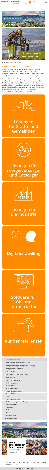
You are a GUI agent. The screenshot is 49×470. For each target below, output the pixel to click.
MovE (8, 413)
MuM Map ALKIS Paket (13, 399)
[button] (28, 468)
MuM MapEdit (10, 378)
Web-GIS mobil (10, 372)
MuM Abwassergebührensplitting (16, 402)
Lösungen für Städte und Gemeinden (17, 362)
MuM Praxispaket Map (13, 380)
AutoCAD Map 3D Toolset (14, 391)
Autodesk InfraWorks (12, 388)
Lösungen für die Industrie (14, 369)
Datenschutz (36, 462)
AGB (16, 464)
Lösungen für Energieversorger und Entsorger (20, 366)
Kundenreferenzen (11, 418)
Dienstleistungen (10, 415)
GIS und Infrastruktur (12, 359)
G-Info (8, 396)
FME (7, 410)
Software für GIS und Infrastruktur (16, 375)
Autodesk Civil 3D (11, 386)
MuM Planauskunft (12, 383)
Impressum (27, 462)
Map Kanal (9, 407)
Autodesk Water (11, 394)
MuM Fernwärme (11, 404)
